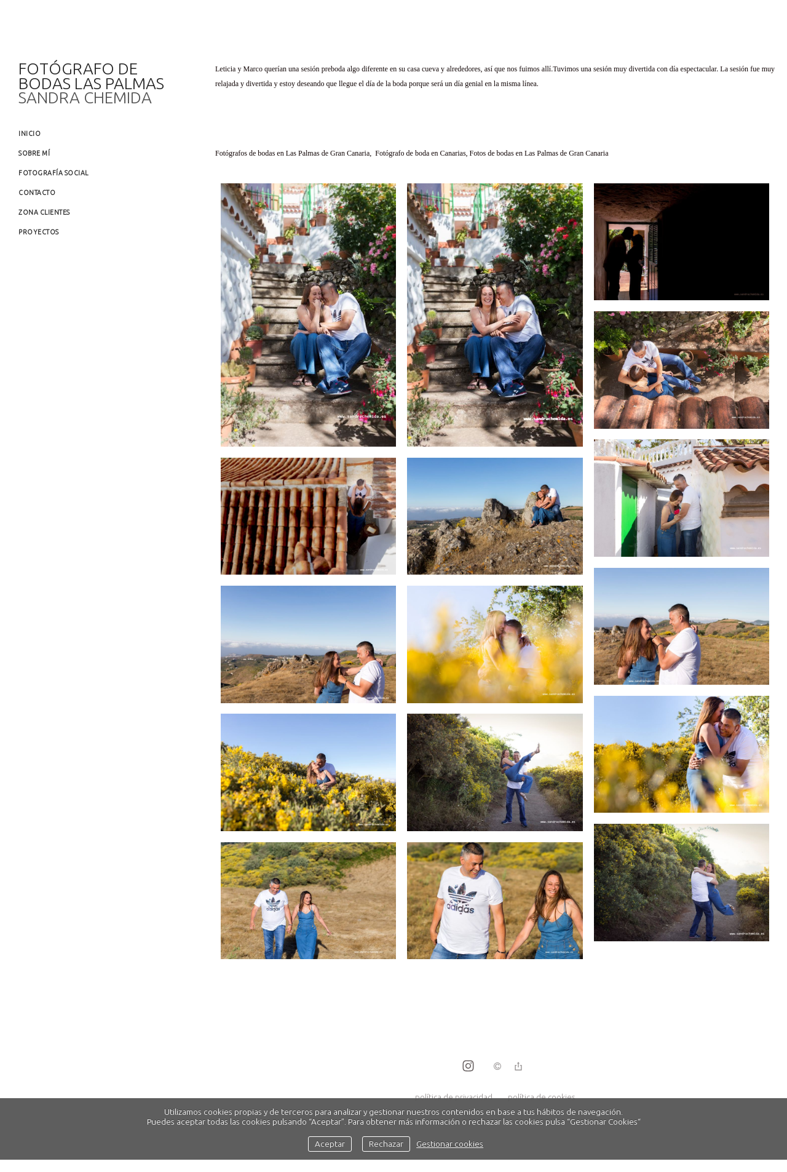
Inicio (29, 133)
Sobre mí (34, 153)
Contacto (36, 192)
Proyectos (38, 232)
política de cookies (541, 1097)
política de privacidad (453, 1097)
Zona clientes (44, 212)
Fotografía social (53, 173)
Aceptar (330, 1144)
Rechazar (386, 1144)
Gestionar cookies (449, 1144)
